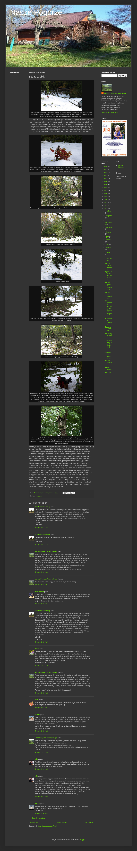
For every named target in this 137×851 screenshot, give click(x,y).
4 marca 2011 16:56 (41, 769)
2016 (106, 193)
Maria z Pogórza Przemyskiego (46, 551)
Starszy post (89, 822)
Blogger (82, 840)
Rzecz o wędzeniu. (108, 329)
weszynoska (39, 592)
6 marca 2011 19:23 (41, 797)
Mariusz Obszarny (121, 166)
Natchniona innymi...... (108, 321)
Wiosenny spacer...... (108, 335)
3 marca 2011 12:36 (41, 528)
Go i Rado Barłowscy (42, 507)
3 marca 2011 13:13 (41, 572)
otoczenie (39, 496)
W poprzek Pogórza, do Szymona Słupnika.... (108, 308)
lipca (107, 237)
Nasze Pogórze (36, 12)
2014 (106, 199)
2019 (106, 185)
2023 (106, 173)
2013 (106, 202)
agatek (37, 803)
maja (107, 245)
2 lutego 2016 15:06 (41, 814)
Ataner (37, 715)
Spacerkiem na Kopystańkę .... (108, 275)
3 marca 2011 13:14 (41, 585)
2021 (106, 179)
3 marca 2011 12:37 (41, 544)
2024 (106, 170)
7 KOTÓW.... (108, 258)
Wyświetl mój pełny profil (109, 112)
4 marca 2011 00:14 (41, 708)
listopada (109, 216)
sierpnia (108, 232)
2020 (106, 182)
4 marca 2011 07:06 (41, 752)
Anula (37, 649)
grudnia (108, 211)
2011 (106, 208)
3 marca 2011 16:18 (41, 604)
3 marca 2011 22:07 (41, 665)
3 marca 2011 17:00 (41, 642)
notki (37, 700)
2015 (106, 196)
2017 (106, 190)
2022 (106, 176)
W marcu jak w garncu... (108, 266)
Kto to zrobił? (108, 368)
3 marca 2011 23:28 (41, 693)
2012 (106, 205)
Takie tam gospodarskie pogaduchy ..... (108, 344)
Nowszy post (34, 822)
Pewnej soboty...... (108, 362)
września (109, 227)
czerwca (108, 240)
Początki (108, 372)
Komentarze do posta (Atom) (47, 826)
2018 (106, 188)
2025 (106, 167)
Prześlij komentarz (38, 818)
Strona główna (62, 822)
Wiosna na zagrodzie (108, 295)
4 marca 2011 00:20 (41, 731)
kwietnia (108, 247)
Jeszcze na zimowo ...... (108, 355)
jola (36, 759)
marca (108, 252)
